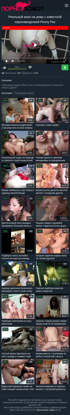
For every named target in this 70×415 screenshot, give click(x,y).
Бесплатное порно (45, 410)
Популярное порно (24, 93)
